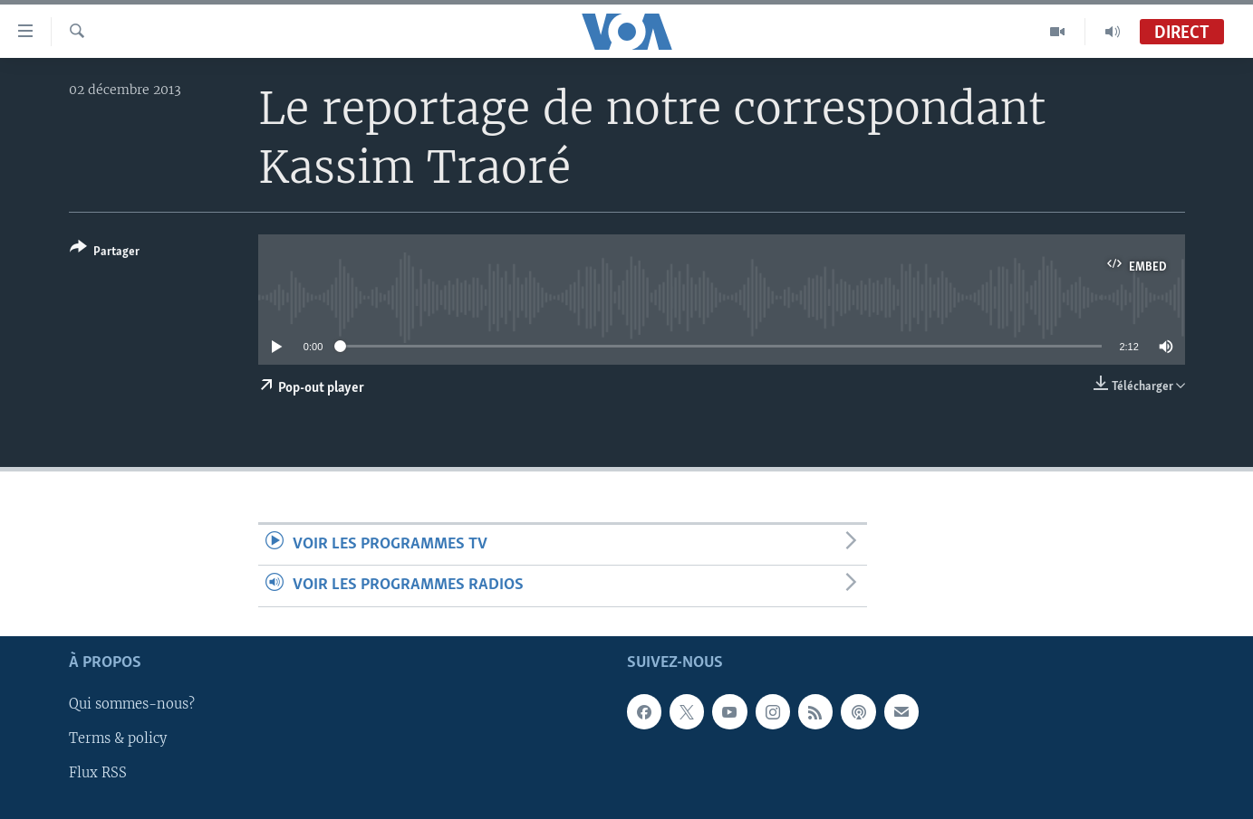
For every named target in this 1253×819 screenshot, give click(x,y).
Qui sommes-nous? (132, 704)
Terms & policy (118, 738)
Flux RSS (98, 773)
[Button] (105, 252)
